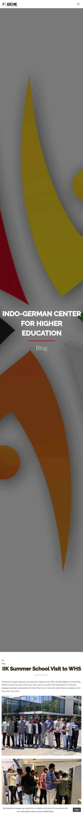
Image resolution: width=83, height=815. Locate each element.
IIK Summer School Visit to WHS (41, 669)
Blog (3, 663)
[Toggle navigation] (78, 4)
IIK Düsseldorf (59, 685)
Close (76, 810)
